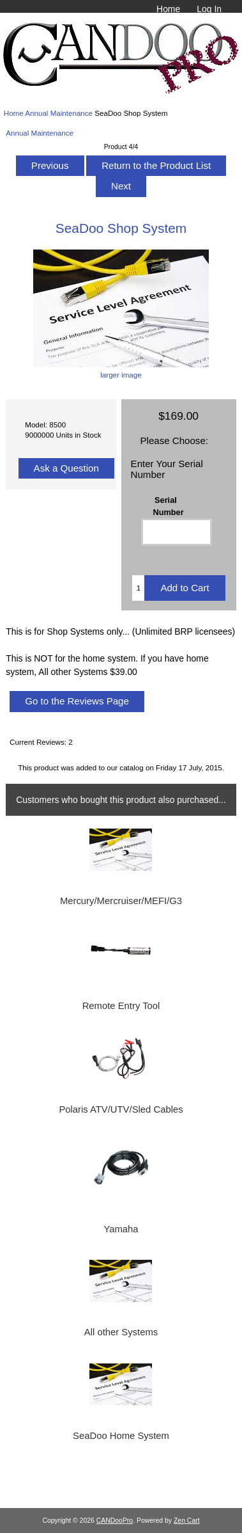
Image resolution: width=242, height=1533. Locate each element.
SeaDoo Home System (121, 1436)
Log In (209, 9)
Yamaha (120, 1229)
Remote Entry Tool (121, 1006)
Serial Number (168, 505)
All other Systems (121, 1332)
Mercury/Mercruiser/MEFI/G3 (121, 901)
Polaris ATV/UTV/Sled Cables (121, 1109)
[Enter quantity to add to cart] (138, 588)
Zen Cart (187, 1520)
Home (168, 9)
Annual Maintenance (59, 113)
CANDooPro (114, 1520)
